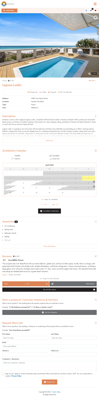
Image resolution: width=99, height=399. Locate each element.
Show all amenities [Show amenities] (49, 246)
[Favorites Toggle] (95, 10)
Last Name (55, 334)
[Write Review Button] (73, 283)
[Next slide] (54, 204)
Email (4, 342)
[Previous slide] (44, 204)
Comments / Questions (10, 359)
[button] (3, 45)
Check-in (5, 351)
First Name (6, 334)
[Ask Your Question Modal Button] (49, 312)
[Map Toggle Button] (86, 10)
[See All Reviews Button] (49, 289)
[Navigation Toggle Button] (95, 4)
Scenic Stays (56, 392)
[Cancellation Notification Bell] (94, 182)
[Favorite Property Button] (95, 17)
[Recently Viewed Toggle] (91, 10)
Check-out (54, 351)
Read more (49, 141)
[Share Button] (92, 80)
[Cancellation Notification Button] (49, 211)
